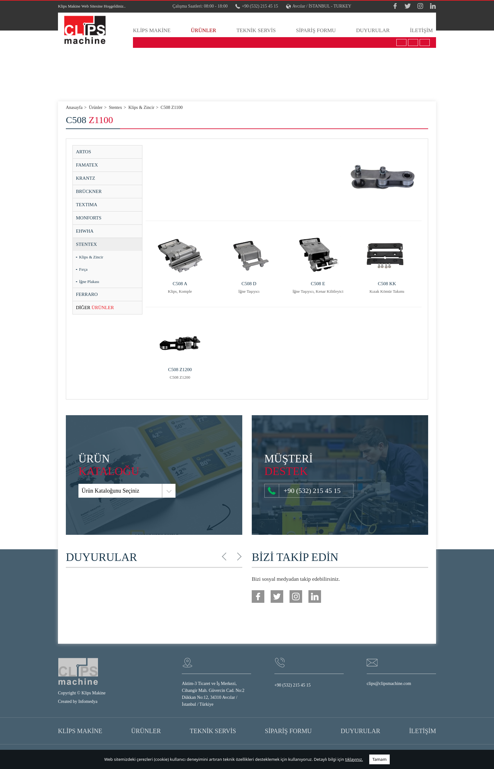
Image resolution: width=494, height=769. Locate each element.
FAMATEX (87, 164)
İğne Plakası (89, 281)
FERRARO (87, 294)
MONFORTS (88, 217)
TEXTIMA (86, 204)
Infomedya (88, 701)
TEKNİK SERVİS (256, 30)
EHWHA (85, 231)
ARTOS (83, 151)
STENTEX (86, 244)
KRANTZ (85, 178)
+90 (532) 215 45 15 (256, 6)
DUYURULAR (373, 30)
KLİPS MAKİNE (151, 30)
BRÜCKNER (89, 191)
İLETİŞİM (421, 30)
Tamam (379, 759)
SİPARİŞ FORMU (316, 30)
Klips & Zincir (91, 257)
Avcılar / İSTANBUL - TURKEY (319, 6)
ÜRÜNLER (203, 30)
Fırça (83, 269)
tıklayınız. (354, 759)
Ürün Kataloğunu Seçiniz (87, 491)
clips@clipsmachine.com (389, 683)
